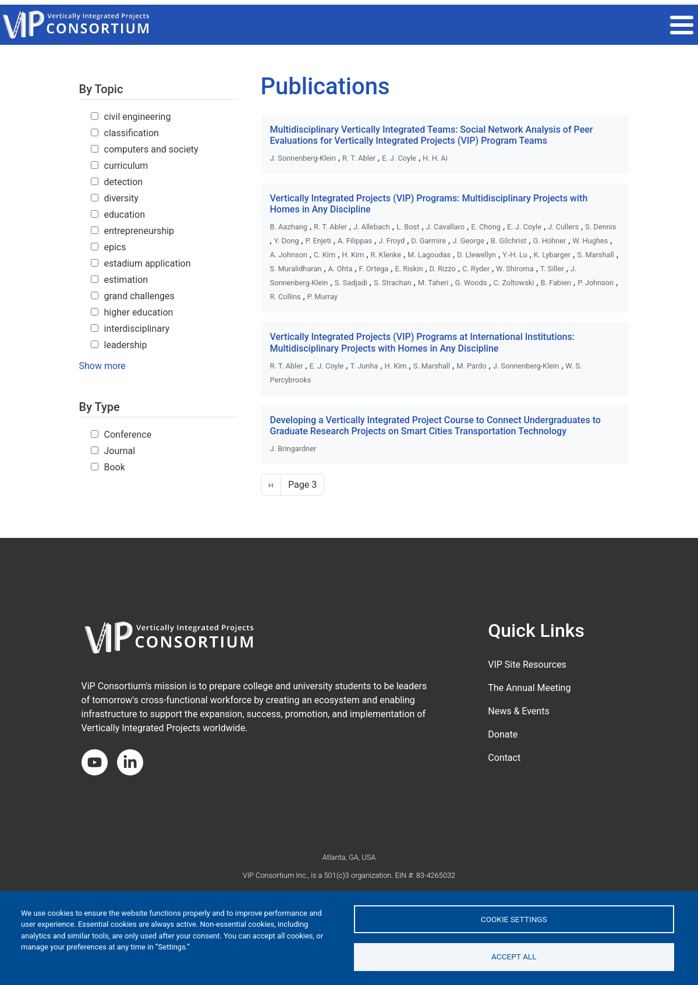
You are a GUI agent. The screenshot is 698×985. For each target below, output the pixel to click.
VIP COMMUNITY (418, 24)
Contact (504, 757)
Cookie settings (514, 918)
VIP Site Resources (527, 664)
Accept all (514, 956)
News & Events (518, 711)
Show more (102, 365)
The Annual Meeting (529, 687)
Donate (503, 734)
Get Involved (545, 24)
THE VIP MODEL (338, 24)
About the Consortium (639, 24)
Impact (483, 24)
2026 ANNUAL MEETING (245, 24)
